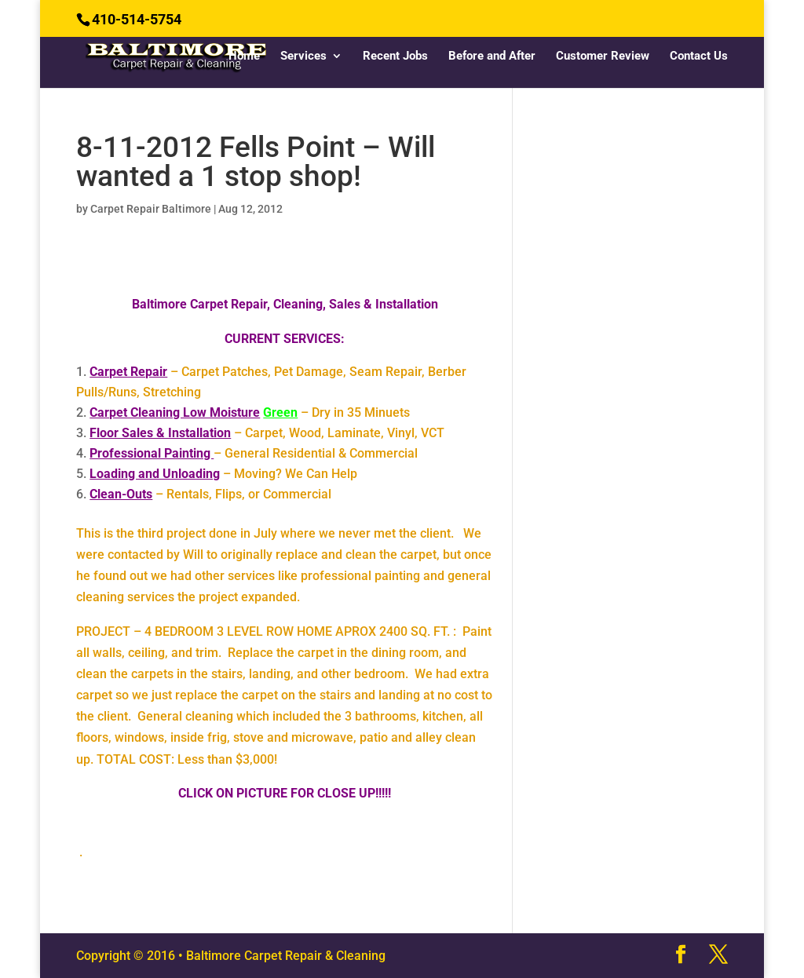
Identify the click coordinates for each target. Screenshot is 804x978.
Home (244, 56)
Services (303, 56)
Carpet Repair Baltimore (150, 209)
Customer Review (602, 56)
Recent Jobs (395, 56)
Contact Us (699, 56)
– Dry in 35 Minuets (250, 412)
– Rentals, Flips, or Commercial (210, 494)
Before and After (491, 56)
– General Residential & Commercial (254, 453)
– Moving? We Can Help (223, 473)
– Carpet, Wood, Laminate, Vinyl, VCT (267, 432)
